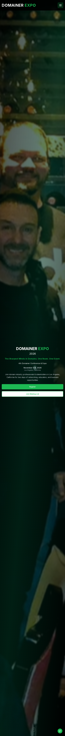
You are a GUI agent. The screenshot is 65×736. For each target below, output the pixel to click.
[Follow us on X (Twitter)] (60, 731)
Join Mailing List (32, 394)
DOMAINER (19, 5)
